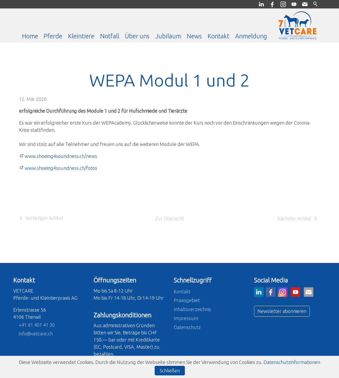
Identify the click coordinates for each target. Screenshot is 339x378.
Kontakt (218, 36)
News (194, 36)
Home (30, 36)
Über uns (137, 36)
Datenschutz (187, 327)
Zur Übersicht (169, 218)
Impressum (186, 318)
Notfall (109, 36)
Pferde (53, 36)
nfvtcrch (36, 333)
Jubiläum (168, 36)
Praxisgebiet (187, 300)
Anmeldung (251, 36)
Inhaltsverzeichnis (192, 309)
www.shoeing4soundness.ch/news (61, 156)
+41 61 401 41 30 (37, 324)
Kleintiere (81, 36)
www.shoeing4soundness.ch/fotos (61, 168)
